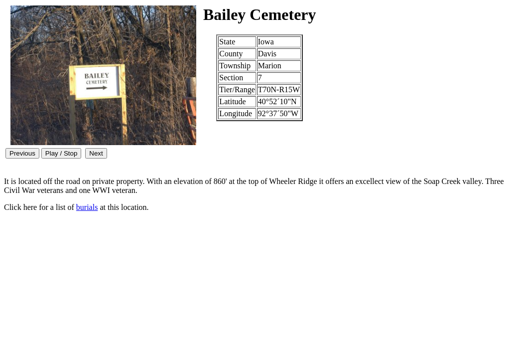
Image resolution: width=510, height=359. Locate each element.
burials (87, 207)
